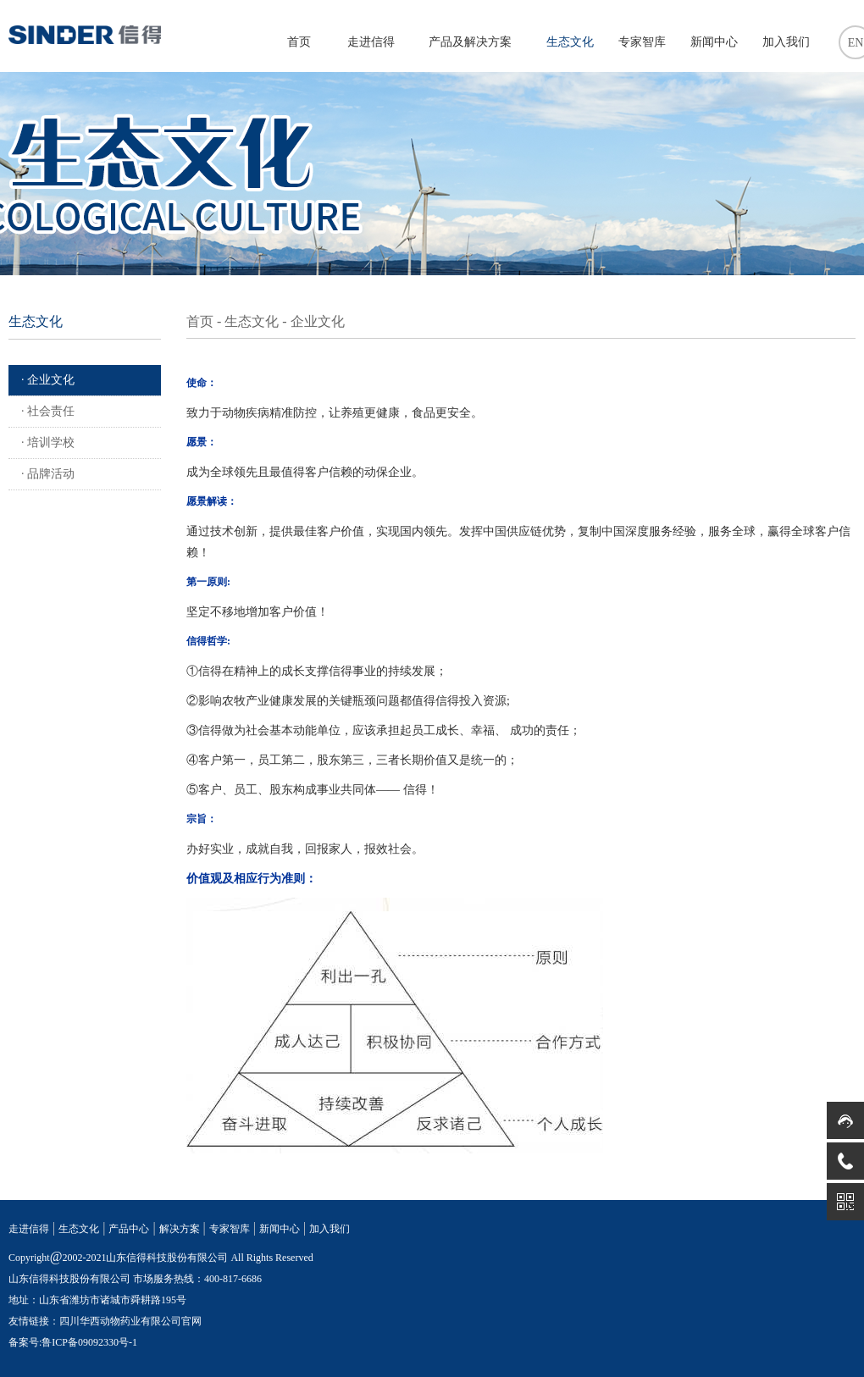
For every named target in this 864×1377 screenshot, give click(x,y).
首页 (299, 42)
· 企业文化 (48, 379)
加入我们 (786, 42)
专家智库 (642, 42)
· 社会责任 (48, 411)
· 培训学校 (48, 442)
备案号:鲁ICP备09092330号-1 (72, 1342)
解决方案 (179, 1229)
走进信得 (371, 42)
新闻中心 (714, 42)
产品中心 (128, 1229)
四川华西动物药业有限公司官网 (130, 1321)
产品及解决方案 (470, 42)
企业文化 (318, 321)
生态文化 (570, 42)
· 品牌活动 (48, 473)
